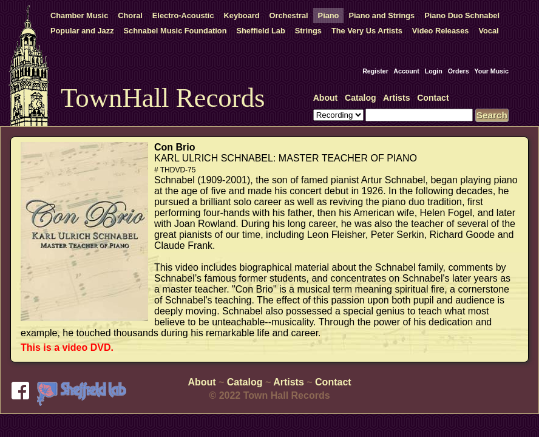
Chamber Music (79, 15)
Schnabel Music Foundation (175, 30)
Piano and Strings (381, 15)
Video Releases (440, 30)
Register (375, 71)
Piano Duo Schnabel (462, 15)
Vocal (488, 30)
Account (406, 71)
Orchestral (289, 15)
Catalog (360, 98)
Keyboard (242, 15)
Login (433, 71)
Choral (130, 15)
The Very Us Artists (366, 30)
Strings (308, 30)
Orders (458, 71)
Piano (328, 15)
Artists (396, 98)
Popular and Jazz (82, 30)
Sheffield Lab (260, 30)
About (325, 98)
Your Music (491, 71)
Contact (433, 98)
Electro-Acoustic (183, 15)
